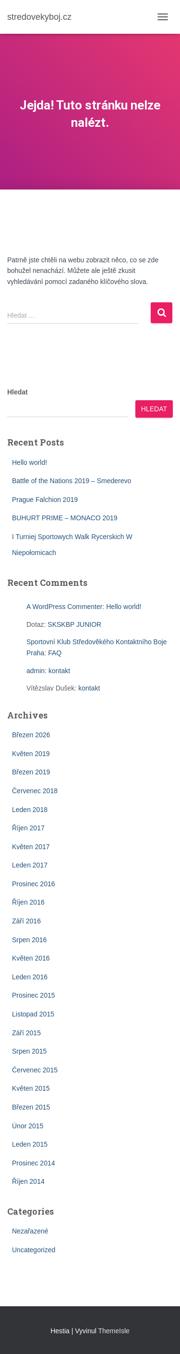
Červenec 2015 (35, 1070)
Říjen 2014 (28, 1181)
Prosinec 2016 (33, 884)
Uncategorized (33, 1250)
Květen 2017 (31, 847)
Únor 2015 (27, 1126)
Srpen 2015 (29, 1051)
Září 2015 (26, 1033)
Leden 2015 (30, 1144)
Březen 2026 (31, 735)
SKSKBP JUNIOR (74, 624)
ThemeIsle (114, 1331)
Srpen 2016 (29, 940)
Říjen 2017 (28, 828)
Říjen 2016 (28, 902)
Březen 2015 (31, 1107)
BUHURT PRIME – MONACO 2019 (65, 518)
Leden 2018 (30, 809)
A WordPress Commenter (64, 606)
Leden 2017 (30, 865)
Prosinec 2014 (33, 1163)
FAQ (54, 653)
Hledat (17, 392)
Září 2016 (26, 921)
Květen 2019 (31, 754)
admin (35, 671)
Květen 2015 (31, 1088)
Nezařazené (30, 1231)
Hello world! (29, 462)
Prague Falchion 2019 (45, 499)
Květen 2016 (31, 958)
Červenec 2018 (35, 791)
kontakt (59, 671)
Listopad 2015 (33, 1014)
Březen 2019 (31, 772)
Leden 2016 (30, 977)
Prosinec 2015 (33, 995)
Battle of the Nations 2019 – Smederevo (71, 481)
